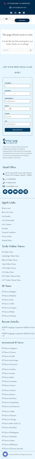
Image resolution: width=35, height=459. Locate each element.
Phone (7, 106)
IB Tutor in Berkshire (9, 436)
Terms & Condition (9, 232)
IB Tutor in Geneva (8, 385)
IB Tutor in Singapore (9, 348)
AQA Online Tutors (9, 264)
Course (7, 113)
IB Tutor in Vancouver (10, 364)
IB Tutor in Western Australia (12, 448)
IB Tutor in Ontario (9, 390)
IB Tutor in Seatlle (8, 356)
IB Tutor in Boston (8, 394)
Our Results (6, 216)
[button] (6, 18)
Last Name (8, 90)
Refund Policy (7, 240)
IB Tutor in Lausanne (9, 381)
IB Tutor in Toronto (9, 352)
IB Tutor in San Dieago (10, 360)
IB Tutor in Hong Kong (10, 402)
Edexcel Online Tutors (10, 260)
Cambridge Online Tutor (11, 256)
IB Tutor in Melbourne (10, 444)
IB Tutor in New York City (11, 423)
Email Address (9, 98)
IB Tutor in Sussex (8, 440)
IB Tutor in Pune (8, 300)
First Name (8, 83)
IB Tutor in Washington (10, 432)
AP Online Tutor (8, 272)
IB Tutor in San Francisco (11, 406)
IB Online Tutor (7, 252)
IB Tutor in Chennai (9, 316)
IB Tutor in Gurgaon (9, 308)
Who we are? (6, 208)
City (6, 121)
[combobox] (8, 109)
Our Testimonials (8, 220)
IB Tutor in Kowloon (9, 398)
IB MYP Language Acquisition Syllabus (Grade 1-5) (18, 328)
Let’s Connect (7, 224)
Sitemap (5, 228)
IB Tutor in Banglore (9, 292)
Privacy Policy (7, 236)
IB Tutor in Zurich (8, 373)
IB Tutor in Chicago (9, 419)
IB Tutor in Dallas (8, 411)
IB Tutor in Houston (9, 415)
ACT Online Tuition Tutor (11, 280)
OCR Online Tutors (9, 268)
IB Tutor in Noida (8, 312)
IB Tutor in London (9, 369)
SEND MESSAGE (17, 130)
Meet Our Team (7, 212)
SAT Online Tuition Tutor (11, 276)
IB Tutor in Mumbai (9, 296)
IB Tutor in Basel (8, 377)
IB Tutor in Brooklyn (9, 427)
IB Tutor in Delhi (8, 304)
